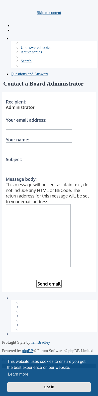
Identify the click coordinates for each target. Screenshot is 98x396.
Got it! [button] (49, 387)
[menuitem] (36, 47)
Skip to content (49, 12)
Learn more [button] (18, 374)
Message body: (21, 179)
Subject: (14, 159)
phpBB (27, 351)
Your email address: (26, 120)
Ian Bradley (40, 342)
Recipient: (16, 101)
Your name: (17, 139)
